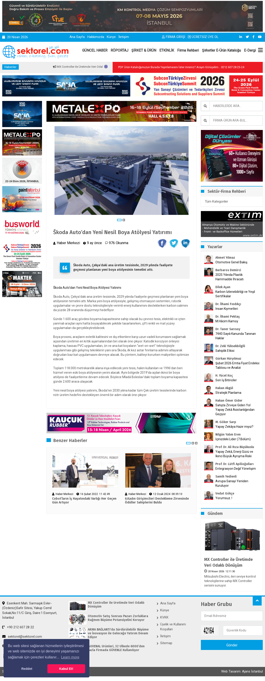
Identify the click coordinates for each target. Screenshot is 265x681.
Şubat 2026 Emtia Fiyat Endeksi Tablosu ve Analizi (237, 365)
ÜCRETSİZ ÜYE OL (203, 37)
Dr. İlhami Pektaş (227, 316)
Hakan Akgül (224, 388)
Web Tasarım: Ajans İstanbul (242, 671)
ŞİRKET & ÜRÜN (143, 50)
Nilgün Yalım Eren (228, 434)
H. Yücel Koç (224, 375)
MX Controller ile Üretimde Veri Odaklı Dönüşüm (102, 66)
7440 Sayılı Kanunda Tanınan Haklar (235, 336)
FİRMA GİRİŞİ (173, 37)
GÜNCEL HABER (94, 50)
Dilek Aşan (222, 287)
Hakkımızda (95, 37)
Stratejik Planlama (228, 392)
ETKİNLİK (166, 50)
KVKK (164, 617)
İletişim (123, 37)
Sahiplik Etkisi (224, 350)
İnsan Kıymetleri (226, 308)
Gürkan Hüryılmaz (228, 358)
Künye (111, 37)
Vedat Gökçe (224, 493)
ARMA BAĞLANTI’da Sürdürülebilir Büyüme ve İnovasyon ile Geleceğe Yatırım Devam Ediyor (118, 633)
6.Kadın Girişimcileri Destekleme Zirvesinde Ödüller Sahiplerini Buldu (157, 500)
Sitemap (166, 643)
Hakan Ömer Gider (228, 400)
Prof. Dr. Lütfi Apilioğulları (234, 464)
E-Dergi (250, 50)
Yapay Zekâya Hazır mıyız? (234, 426)
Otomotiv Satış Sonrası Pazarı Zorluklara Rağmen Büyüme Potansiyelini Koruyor (118, 618)
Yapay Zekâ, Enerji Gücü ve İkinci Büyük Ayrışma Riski (234, 454)
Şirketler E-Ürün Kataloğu (221, 50)
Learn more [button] (70, 657)
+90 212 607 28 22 (18, 627)
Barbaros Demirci (228, 270)
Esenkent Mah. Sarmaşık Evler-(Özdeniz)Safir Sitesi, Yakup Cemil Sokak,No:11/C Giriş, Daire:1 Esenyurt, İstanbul (29, 610)
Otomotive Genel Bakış (231, 262)
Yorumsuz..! (223, 498)
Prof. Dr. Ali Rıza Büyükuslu (234, 447)
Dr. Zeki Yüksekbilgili (230, 346)
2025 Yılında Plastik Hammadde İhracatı (229, 277)
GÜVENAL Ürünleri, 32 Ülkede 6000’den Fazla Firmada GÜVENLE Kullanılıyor (116, 648)
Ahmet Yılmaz (225, 258)
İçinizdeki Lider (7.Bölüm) (233, 439)
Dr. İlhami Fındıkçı (228, 304)
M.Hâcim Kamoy (226, 321)
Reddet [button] (26, 669)
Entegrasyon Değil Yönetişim (235, 468)
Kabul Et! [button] (66, 669)
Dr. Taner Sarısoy (227, 329)
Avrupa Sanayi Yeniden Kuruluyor (231, 483)
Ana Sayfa (77, 37)
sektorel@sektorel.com (22, 637)
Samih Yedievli (226, 476)
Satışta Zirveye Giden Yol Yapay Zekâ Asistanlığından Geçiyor (234, 409)
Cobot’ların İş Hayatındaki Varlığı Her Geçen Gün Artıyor (84, 500)
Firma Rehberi (188, 50)
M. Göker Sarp (225, 422)
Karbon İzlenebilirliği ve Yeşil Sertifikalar (235, 294)
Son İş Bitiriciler (226, 380)
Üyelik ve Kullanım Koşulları (173, 626)
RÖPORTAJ (119, 50)
